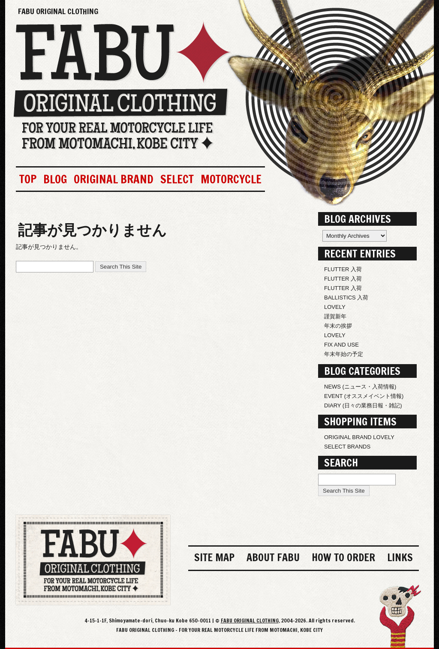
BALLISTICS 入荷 (346, 297)
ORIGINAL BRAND (113, 179)
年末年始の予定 (343, 354)
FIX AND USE (341, 344)
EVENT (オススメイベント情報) (363, 396)
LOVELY (335, 307)
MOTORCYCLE (231, 179)
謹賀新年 (335, 316)
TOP (27, 179)
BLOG (55, 179)
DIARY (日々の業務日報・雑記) (363, 405)
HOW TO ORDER (343, 557)
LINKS (400, 557)
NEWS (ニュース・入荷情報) (360, 386)
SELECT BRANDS (347, 446)
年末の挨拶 (338, 326)
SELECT (177, 179)
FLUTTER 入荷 (343, 269)
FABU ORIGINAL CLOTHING (58, 11)
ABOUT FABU (273, 557)
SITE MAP (214, 557)
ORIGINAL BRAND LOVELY (359, 437)
